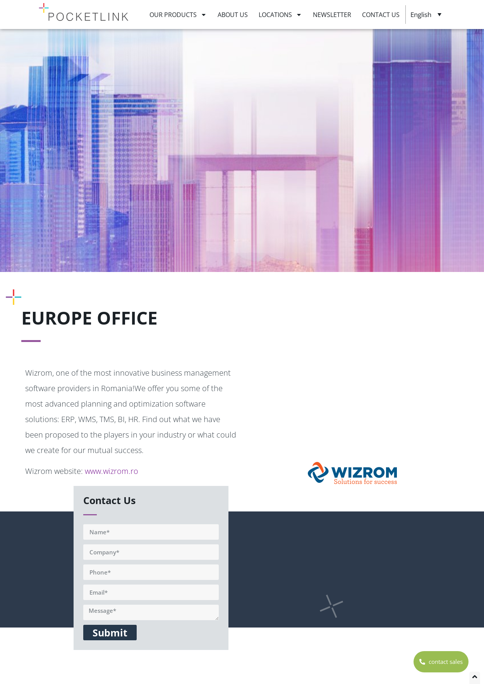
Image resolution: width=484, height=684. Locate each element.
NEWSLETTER (332, 14)
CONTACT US (381, 14)
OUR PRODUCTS (178, 15)
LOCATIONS (280, 15)
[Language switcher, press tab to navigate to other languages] (426, 14)
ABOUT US (233, 14)
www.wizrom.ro (111, 471)
